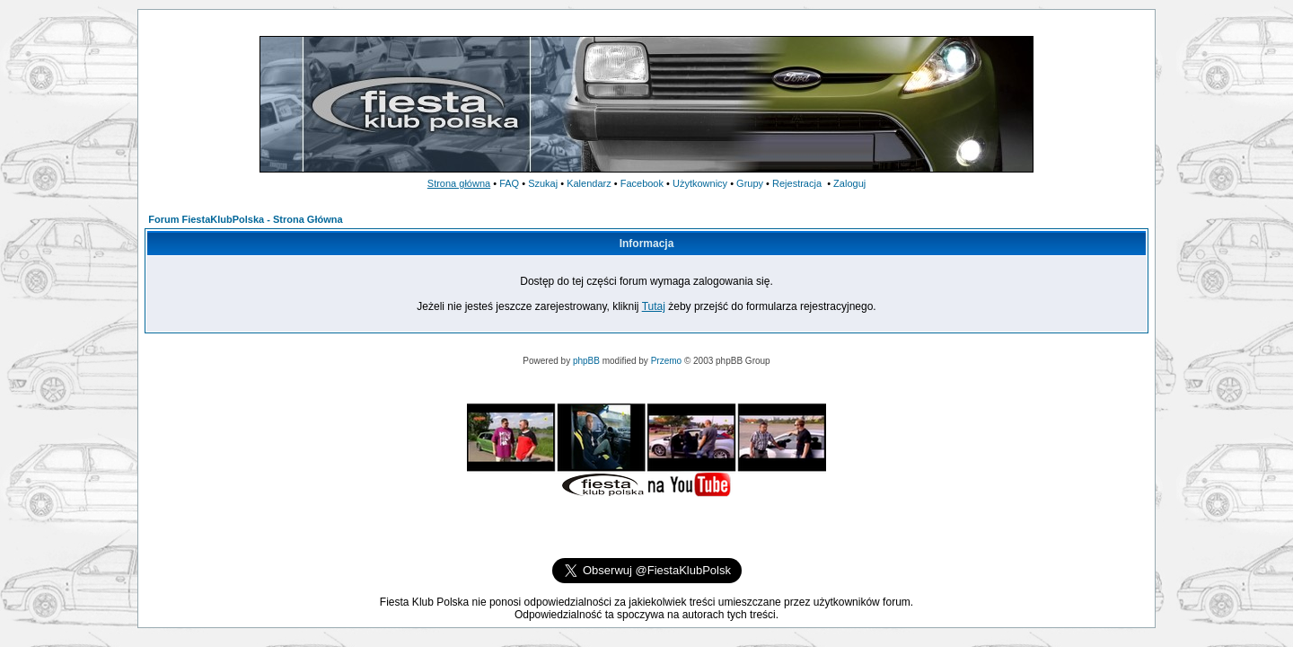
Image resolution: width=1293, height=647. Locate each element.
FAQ (509, 183)
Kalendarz (589, 183)
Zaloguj (849, 183)
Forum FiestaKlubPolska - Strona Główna (245, 219)
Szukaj (543, 183)
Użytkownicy (700, 183)
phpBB (586, 361)
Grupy (749, 183)
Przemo (666, 361)
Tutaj (653, 306)
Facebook (642, 183)
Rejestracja (797, 183)
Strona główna (458, 183)
